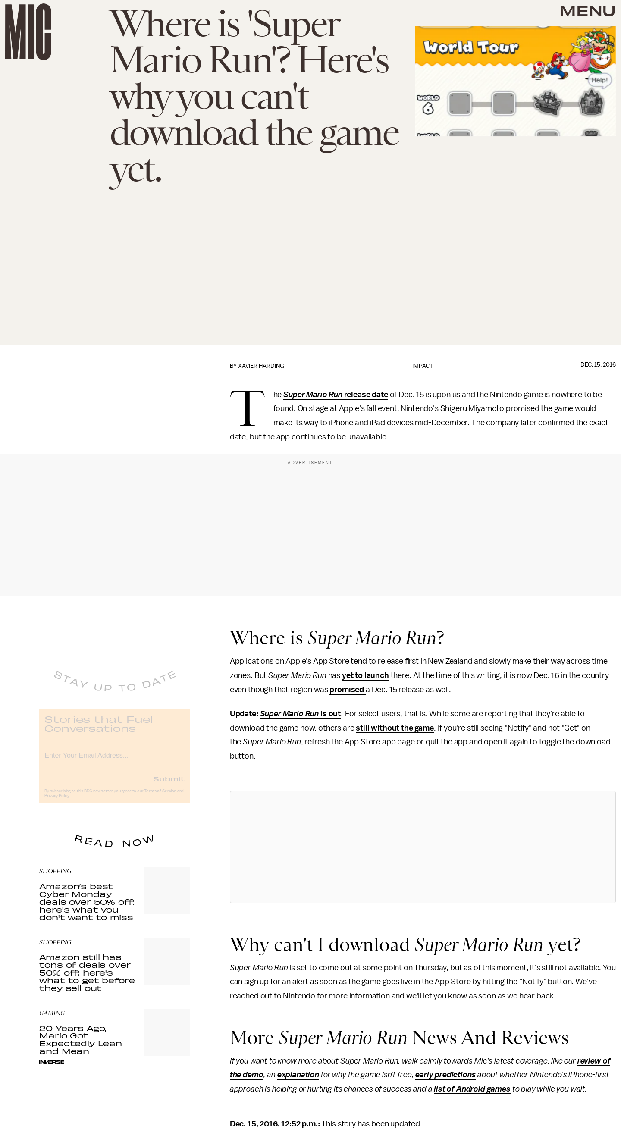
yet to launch (365, 675)
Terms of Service (160, 797)
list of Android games (472, 1089)
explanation (298, 1074)
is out (330, 713)
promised (347, 689)
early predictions (445, 1074)
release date (366, 394)
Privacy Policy (56, 802)
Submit (169, 784)
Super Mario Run (313, 394)
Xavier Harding (261, 366)
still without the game (394, 728)
